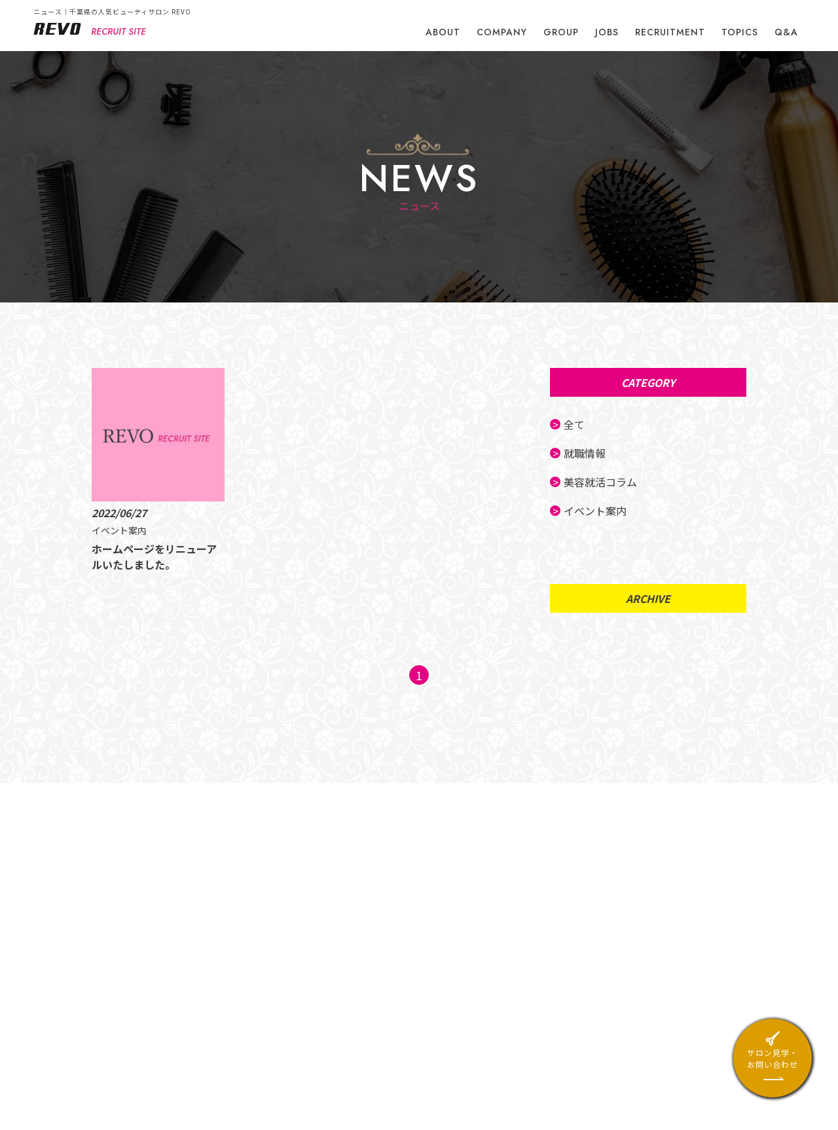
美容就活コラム (601, 482)
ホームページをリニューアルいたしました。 (150, 556)
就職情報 (586, 453)
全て (575, 424)
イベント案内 (596, 511)
